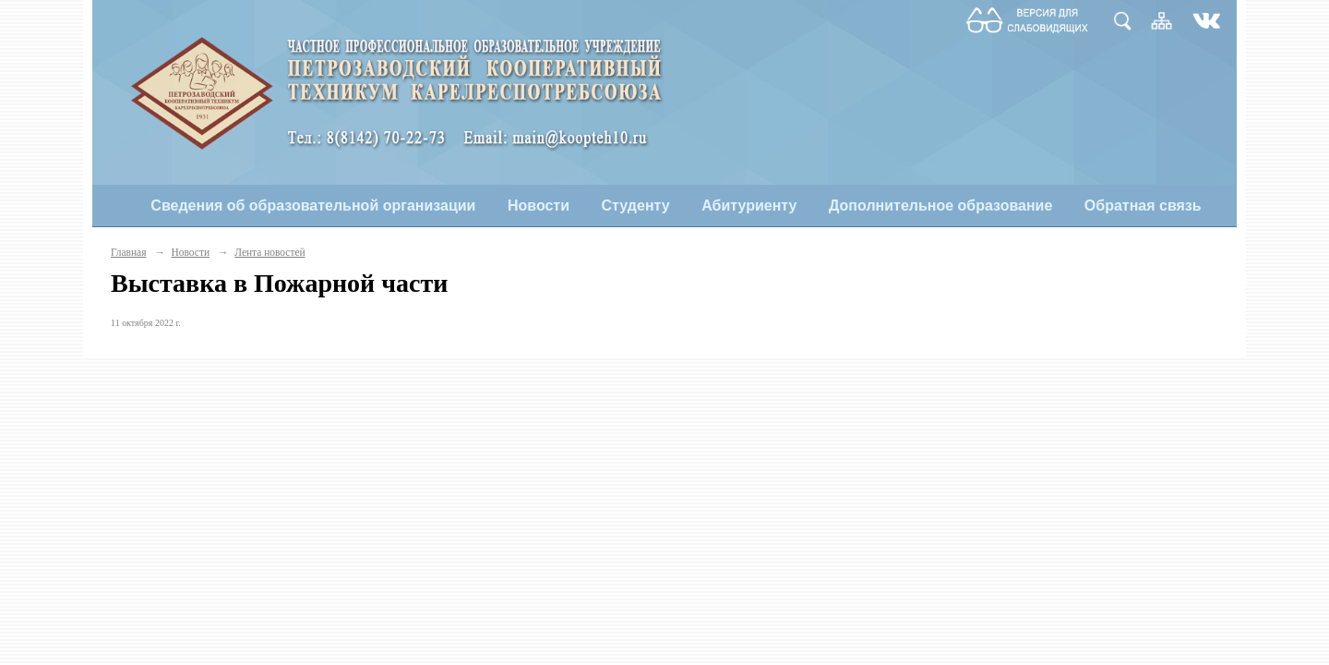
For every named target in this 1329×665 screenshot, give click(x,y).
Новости (538, 205)
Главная (128, 252)
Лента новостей (269, 252)
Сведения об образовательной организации (312, 205)
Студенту (636, 205)
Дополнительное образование (940, 205)
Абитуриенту (748, 205)
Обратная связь (1143, 205)
